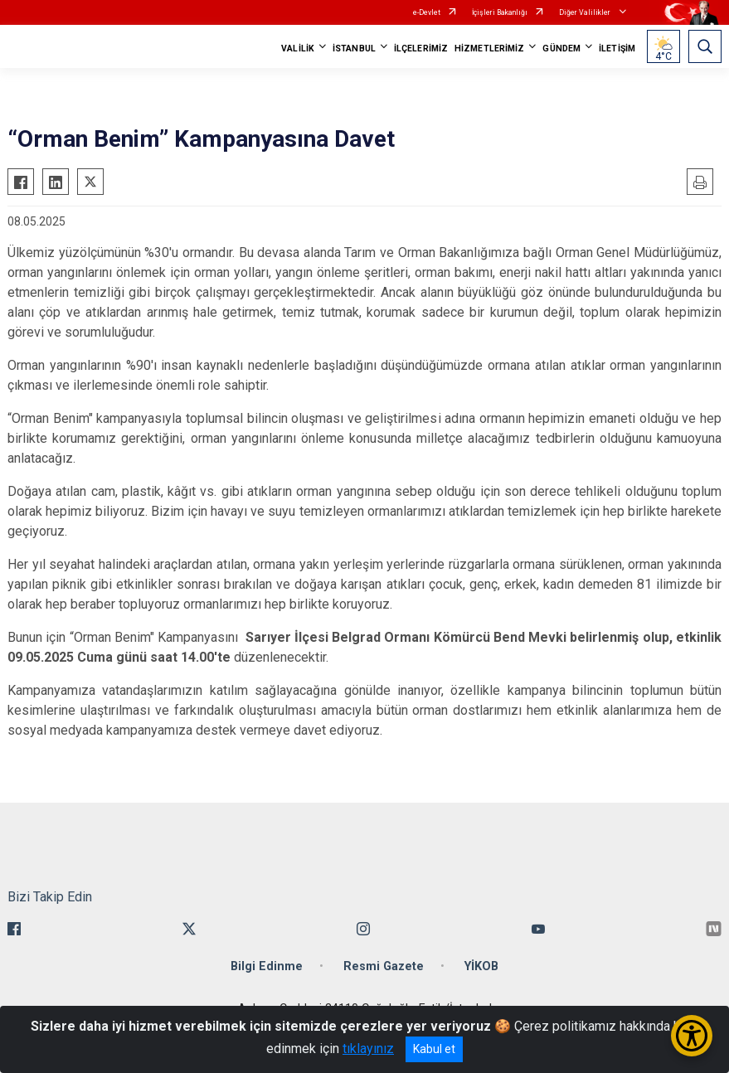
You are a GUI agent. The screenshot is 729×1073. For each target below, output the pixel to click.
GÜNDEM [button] (561, 48)
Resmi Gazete (383, 966)
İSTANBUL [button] (354, 48)
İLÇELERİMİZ (421, 48)
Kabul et (434, 1049)
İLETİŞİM (617, 48)
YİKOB (481, 966)
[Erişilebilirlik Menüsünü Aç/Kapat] (691, 1035)
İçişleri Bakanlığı (499, 12)
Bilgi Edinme (267, 966)
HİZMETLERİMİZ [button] (489, 48)
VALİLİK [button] (297, 48)
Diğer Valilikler (585, 12)
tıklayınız (368, 1048)
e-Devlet (426, 12)
